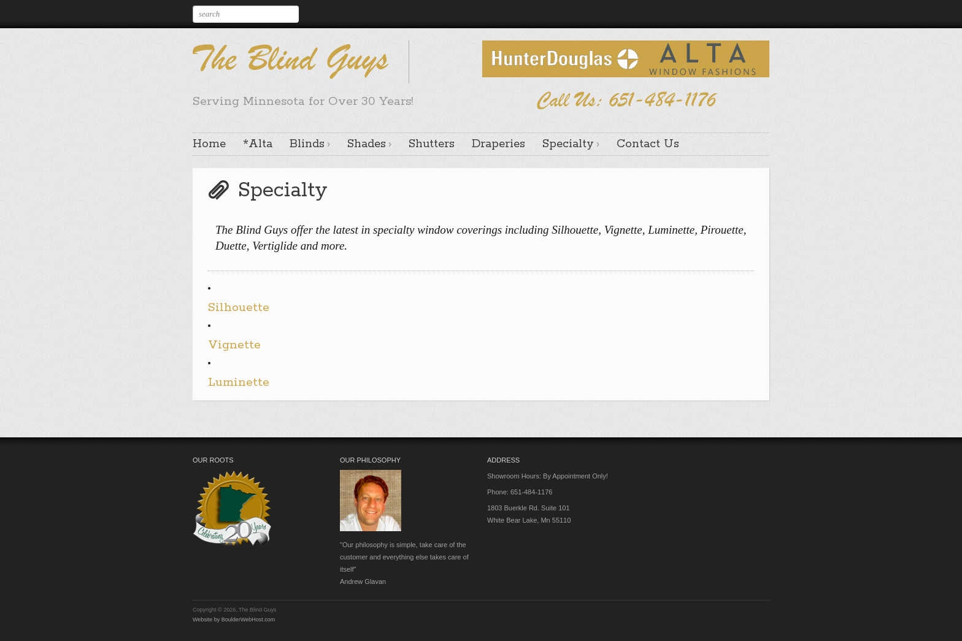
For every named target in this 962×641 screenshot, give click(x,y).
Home (209, 144)
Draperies (498, 144)
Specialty (568, 144)
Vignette (234, 345)
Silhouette (238, 307)
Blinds (307, 144)
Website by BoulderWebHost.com (234, 619)
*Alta (257, 144)
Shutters (432, 144)
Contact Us (648, 144)
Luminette (238, 382)
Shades (366, 144)
